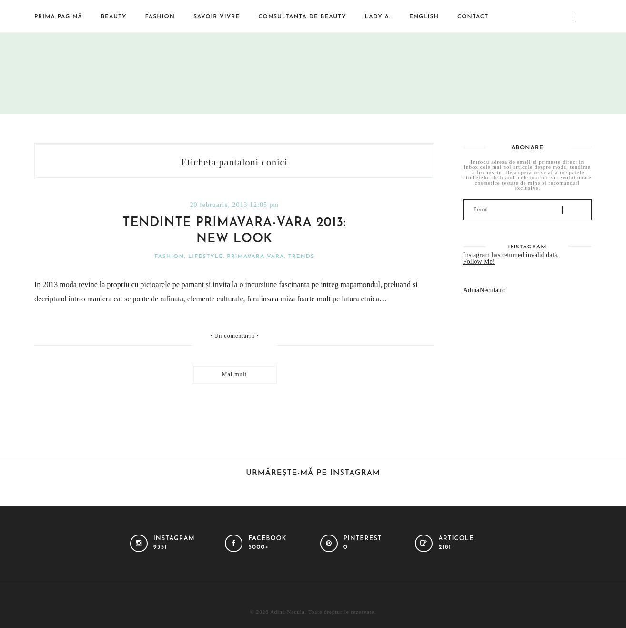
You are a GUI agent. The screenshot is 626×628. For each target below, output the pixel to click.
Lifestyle (205, 256)
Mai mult (234, 374)
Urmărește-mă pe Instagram (313, 473)
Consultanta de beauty (302, 17)
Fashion (160, 17)
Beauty (114, 17)
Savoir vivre (216, 17)
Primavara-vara (255, 256)
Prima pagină (58, 17)
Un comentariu (234, 336)
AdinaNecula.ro (484, 290)
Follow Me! (479, 261)
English (424, 17)
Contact (472, 17)
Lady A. (378, 17)
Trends (301, 256)
